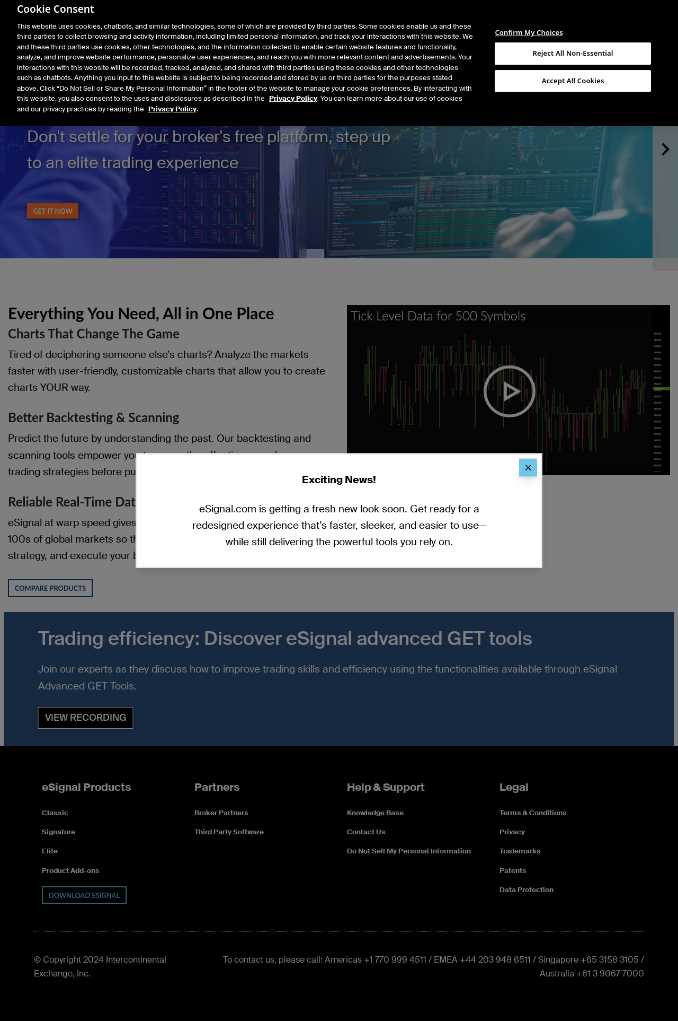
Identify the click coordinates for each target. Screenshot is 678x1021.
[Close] (528, 467)
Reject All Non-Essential (573, 43)
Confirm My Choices (529, 24)
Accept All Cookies (573, 71)
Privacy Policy (293, 89)
